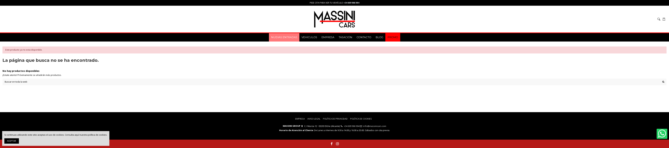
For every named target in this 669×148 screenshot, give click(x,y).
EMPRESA (300, 118)
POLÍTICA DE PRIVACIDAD (335, 118)
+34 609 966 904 (351, 126)
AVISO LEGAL (313, 118)
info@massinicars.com (374, 126)
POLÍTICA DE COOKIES (361, 118)
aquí (76, 134)
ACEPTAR (11, 140)
